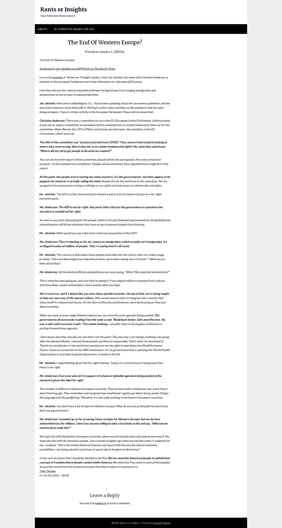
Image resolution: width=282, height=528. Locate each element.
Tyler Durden (47, 471)
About (43, 29)
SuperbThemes (162, 522)
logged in (100, 503)
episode (57, 77)
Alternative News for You (74, 29)
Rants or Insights (63, 9)
